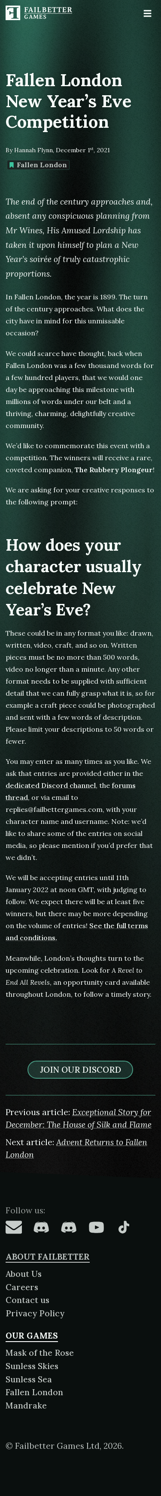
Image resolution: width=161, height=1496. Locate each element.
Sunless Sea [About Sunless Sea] (29, 1379)
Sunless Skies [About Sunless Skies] (32, 1366)
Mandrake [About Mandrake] (26, 1405)
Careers (22, 1287)
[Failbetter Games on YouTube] (96, 1227)
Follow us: (25, 1210)
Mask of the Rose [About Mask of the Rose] (40, 1353)
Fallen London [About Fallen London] (34, 1392)
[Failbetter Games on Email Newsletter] (14, 1227)
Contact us (27, 1300)
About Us (24, 1274)
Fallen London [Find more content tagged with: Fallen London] (38, 164)
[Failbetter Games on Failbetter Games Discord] (69, 1227)
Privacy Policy (35, 1313)
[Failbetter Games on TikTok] (123, 1227)
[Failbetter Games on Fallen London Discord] (41, 1227)
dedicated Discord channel (51, 785)
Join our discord (80, 1070)
